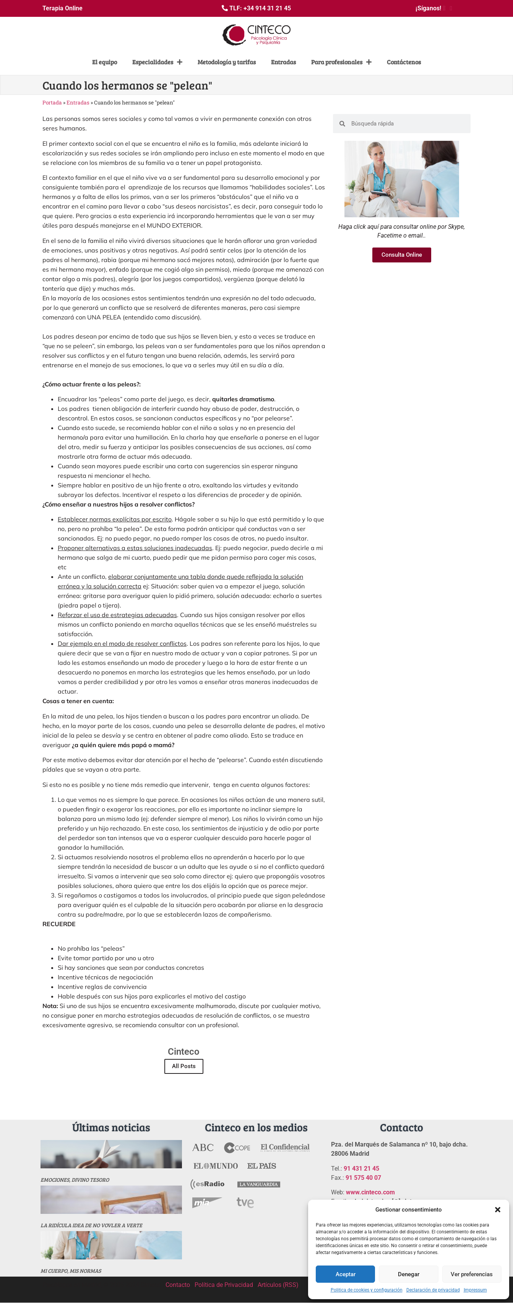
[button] (498, 1209)
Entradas (283, 62)
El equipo (104, 62)
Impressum (475, 1290)
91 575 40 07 (363, 1177)
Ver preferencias (472, 1274)
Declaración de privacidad (433, 1290)
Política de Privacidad (224, 1284)
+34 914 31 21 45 (267, 8)
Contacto (178, 1284)
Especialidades (157, 62)
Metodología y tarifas (227, 62)
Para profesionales (341, 62)
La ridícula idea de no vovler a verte (91, 1225)
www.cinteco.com (370, 1192)
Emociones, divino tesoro (75, 1179)
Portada (52, 102)
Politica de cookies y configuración (367, 1290)
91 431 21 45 (361, 1168)
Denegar (408, 1274)
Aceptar (346, 1274)
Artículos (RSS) (278, 1284)
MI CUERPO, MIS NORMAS (71, 1270)
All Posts (184, 1066)
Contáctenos (404, 62)
